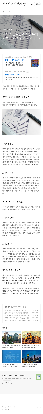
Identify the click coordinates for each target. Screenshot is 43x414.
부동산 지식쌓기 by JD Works (20, 4)
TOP (39, 407)
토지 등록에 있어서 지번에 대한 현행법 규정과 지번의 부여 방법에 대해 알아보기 (17, 314)
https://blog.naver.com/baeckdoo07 (16, 57)
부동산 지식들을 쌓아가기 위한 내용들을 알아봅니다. (17, 378)
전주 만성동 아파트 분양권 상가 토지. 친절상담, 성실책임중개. (21, 78)
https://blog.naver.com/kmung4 (14, 71)
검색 (34, 4)
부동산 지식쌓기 (9, 307)
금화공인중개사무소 (12, 74)
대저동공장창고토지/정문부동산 (14, 60)
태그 (10, 11)
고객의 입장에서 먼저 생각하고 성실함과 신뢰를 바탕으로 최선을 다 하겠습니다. (15, 63)
